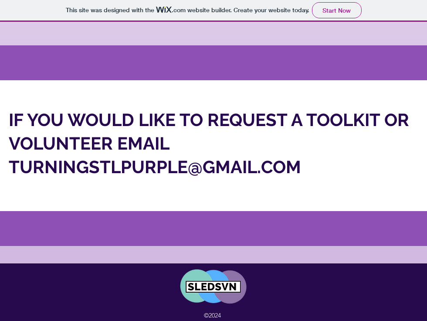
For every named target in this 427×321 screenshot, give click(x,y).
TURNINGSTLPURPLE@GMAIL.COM (155, 167)
